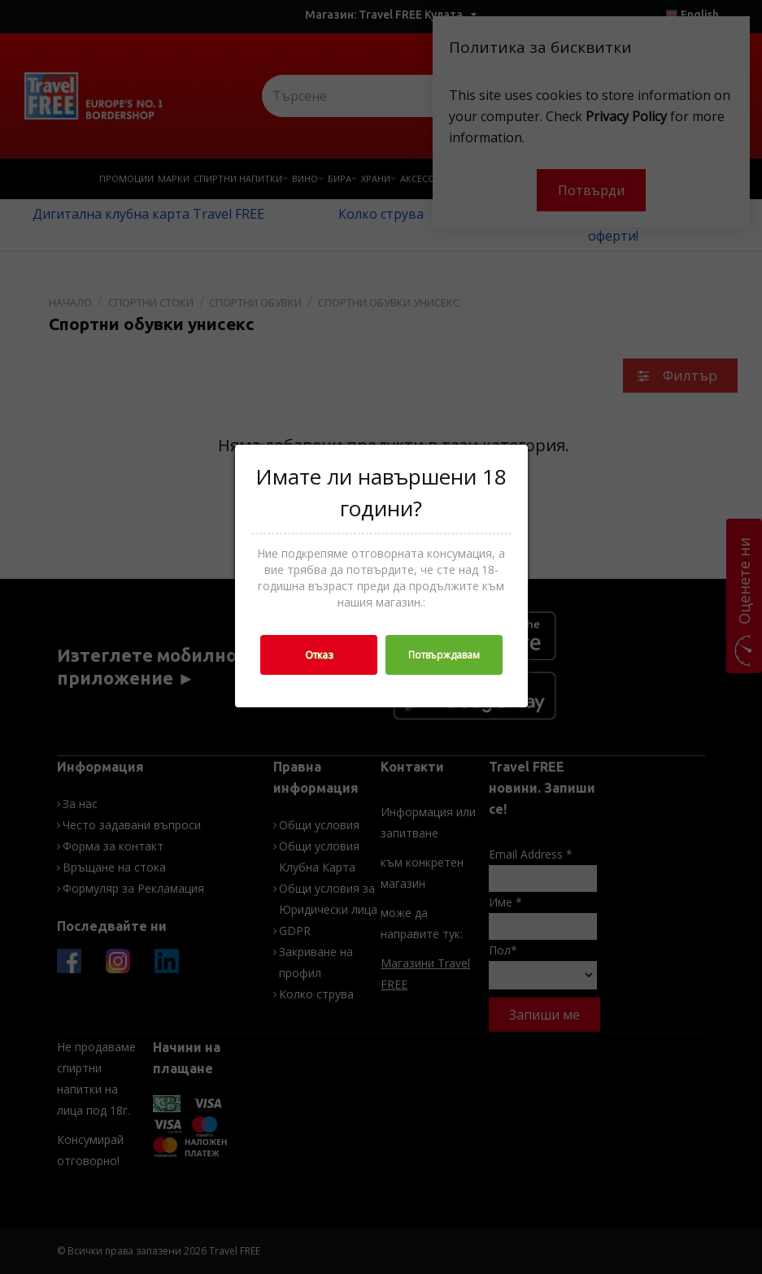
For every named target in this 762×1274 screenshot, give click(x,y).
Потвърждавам (444, 655)
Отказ (319, 655)
